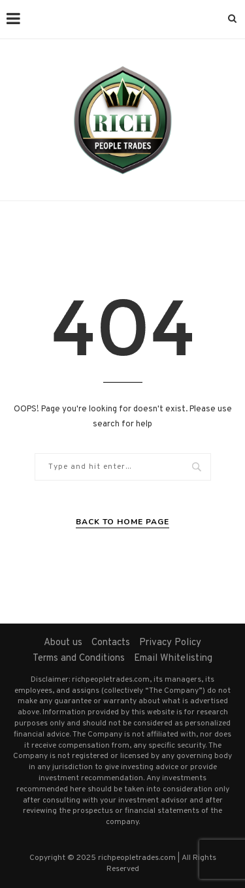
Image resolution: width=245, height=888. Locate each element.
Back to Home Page (122, 521)
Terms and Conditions (79, 658)
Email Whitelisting (173, 658)
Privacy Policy (170, 643)
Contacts (110, 643)
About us (63, 643)
